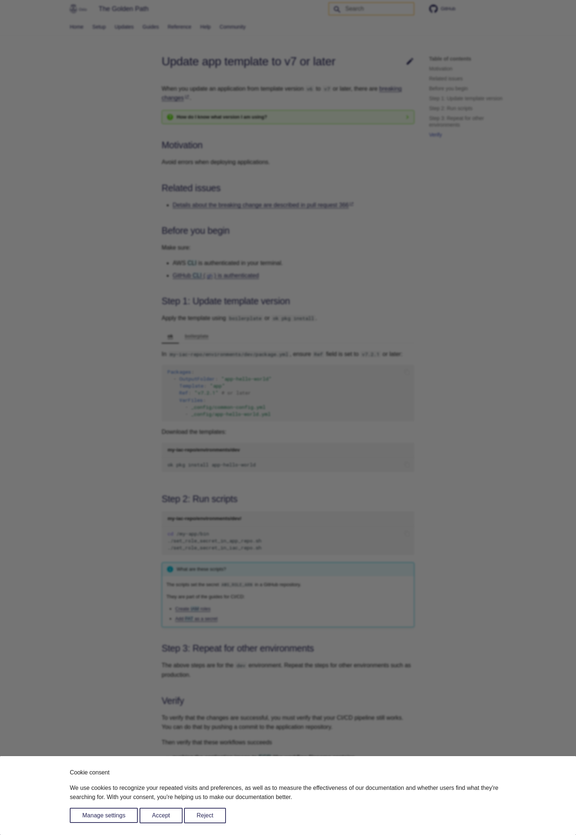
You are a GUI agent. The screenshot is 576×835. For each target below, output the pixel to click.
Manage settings (103, 815)
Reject (205, 815)
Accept (161, 815)
